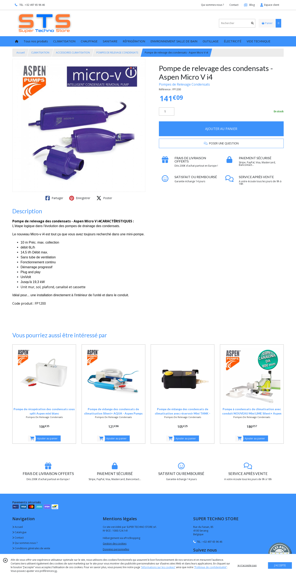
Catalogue (19, 532)
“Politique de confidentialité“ (210, 567)
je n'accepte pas (247, 565)
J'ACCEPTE (280, 565)
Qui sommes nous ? (24, 543)
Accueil (20, 52)
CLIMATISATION (40, 52)
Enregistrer (79, 198)
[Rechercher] (252, 23)
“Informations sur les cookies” (158, 567)
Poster (104, 198)
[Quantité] (166, 111)
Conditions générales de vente (31, 548)
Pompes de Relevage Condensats (184, 84)
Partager (54, 198)
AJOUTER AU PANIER (221, 129)
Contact (233, 5)
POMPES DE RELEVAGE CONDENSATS (117, 52)
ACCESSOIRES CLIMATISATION (73, 52)
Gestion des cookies (114, 543)
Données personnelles (116, 549)
